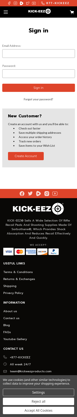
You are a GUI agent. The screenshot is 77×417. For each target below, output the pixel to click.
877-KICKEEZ (55, 3)
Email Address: (11, 45)
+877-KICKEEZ (16, 357)
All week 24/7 (17, 364)
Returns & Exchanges (19, 279)
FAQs (7, 332)
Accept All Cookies (39, 410)
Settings (38, 392)
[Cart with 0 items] (70, 12)
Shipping (9, 286)
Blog (6, 325)
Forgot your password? (38, 99)
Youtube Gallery (15, 339)
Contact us (11, 318)
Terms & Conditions (18, 272)
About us (10, 311)
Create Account (26, 156)
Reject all (38, 401)
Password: (9, 65)
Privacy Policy (13, 293)
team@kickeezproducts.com (27, 371)
